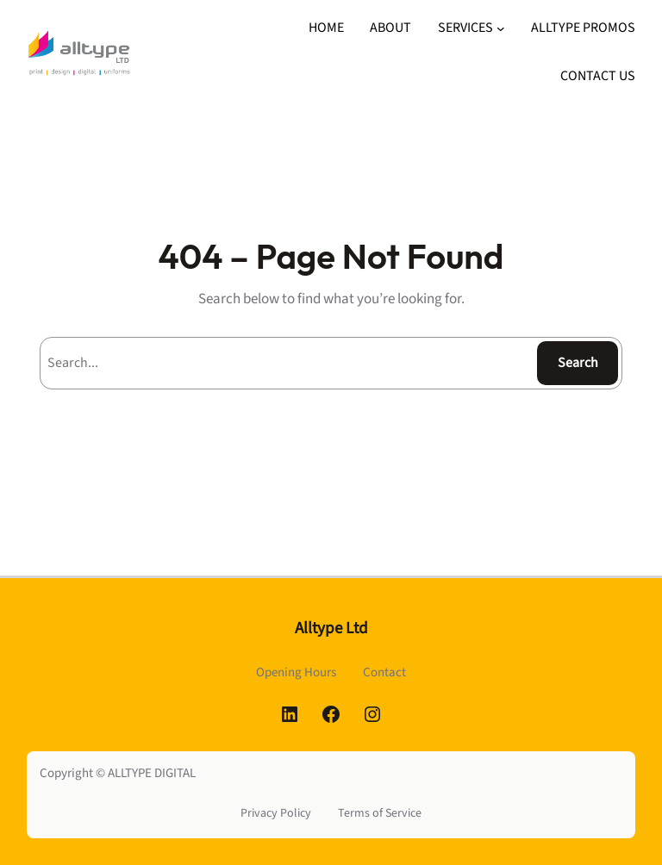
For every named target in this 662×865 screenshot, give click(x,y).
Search (578, 362)
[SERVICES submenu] (500, 28)
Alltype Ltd (331, 628)
